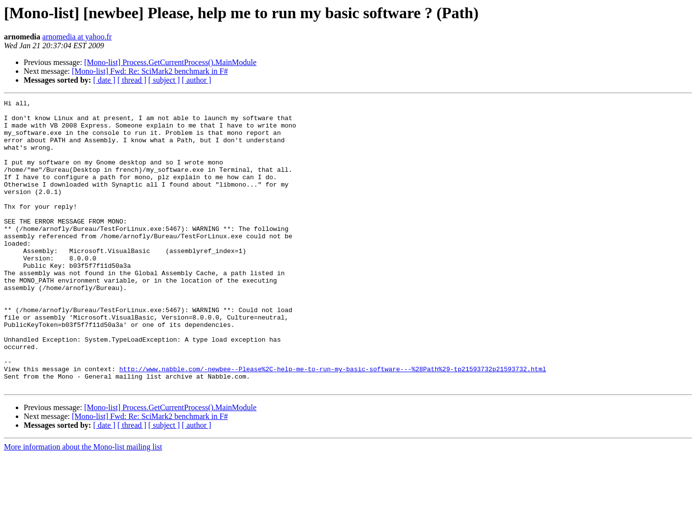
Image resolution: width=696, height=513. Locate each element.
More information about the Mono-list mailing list (83, 504)
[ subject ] (164, 80)
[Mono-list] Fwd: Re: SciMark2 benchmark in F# (150, 71)
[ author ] (196, 80)
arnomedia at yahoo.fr (77, 36)
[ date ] (104, 80)
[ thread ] (131, 80)
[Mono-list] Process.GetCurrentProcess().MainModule (170, 62)
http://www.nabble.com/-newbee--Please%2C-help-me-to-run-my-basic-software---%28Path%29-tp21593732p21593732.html (332, 423)
